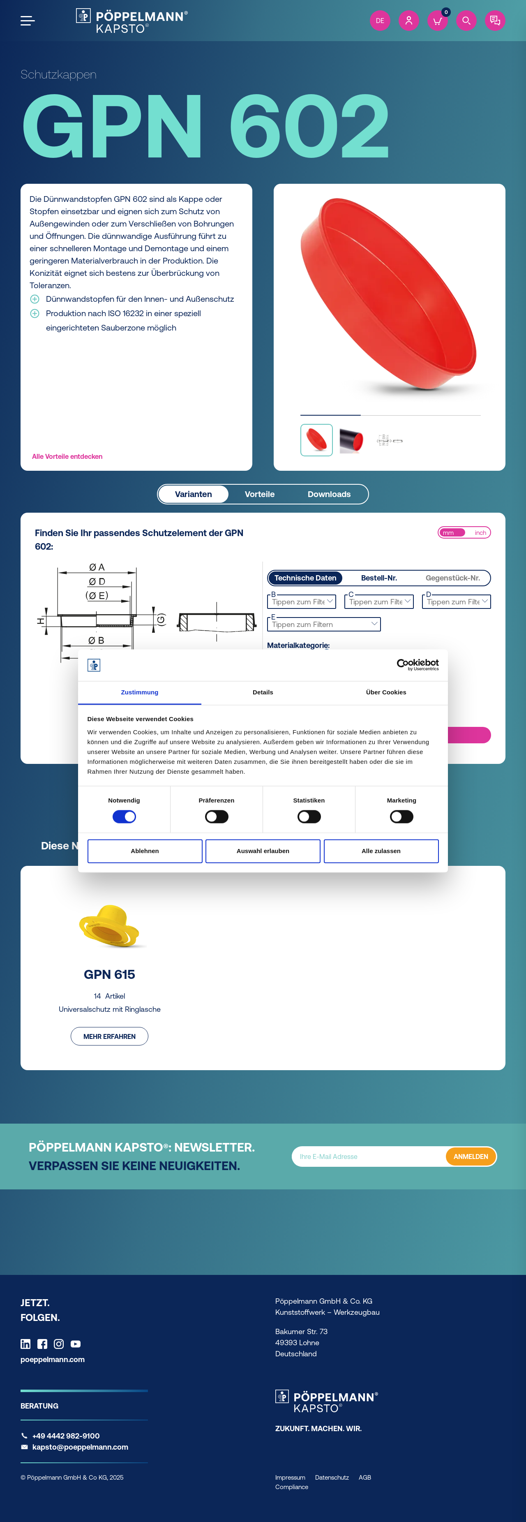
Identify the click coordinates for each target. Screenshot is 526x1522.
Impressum (290, 1477)
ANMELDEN (471, 1156)
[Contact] (495, 20)
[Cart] (437, 20)
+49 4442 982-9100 (66, 1436)
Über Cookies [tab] (386, 692)
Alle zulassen (381, 850)
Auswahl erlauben (263, 850)
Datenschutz (332, 1477)
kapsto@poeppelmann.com (80, 1447)
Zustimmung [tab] (140, 692)
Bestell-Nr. (379, 578)
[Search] (466, 20)
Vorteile (260, 493)
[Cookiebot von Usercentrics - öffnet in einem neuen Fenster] (403, 665)
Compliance (291, 1486)
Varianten (193, 493)
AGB (365, 1477)
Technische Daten (306, 578)
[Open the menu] (28, 21)
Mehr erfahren (109, 1036)
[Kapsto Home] (132, 20)
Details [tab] (263, 692)
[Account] (409, 20)
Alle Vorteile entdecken (67, 456)
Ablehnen (145, 850)
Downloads (329, 493)
